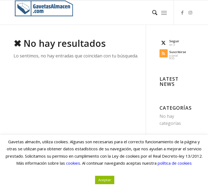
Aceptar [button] (104, 179)
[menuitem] (152, 12)
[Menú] (164, 12)
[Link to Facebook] (182, 12)
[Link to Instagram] (190, 12)
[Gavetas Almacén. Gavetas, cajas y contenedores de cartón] (44, 12)
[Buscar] (152, 12)
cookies (73, 163)
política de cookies (175, 163)
